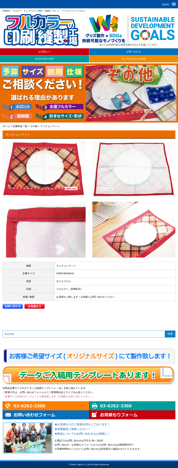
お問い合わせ (133, 51)
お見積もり (44, 51)
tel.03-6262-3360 (44, 58)
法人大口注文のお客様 (133, 58)
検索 (170, 333)
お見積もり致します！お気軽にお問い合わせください (85, 296)
